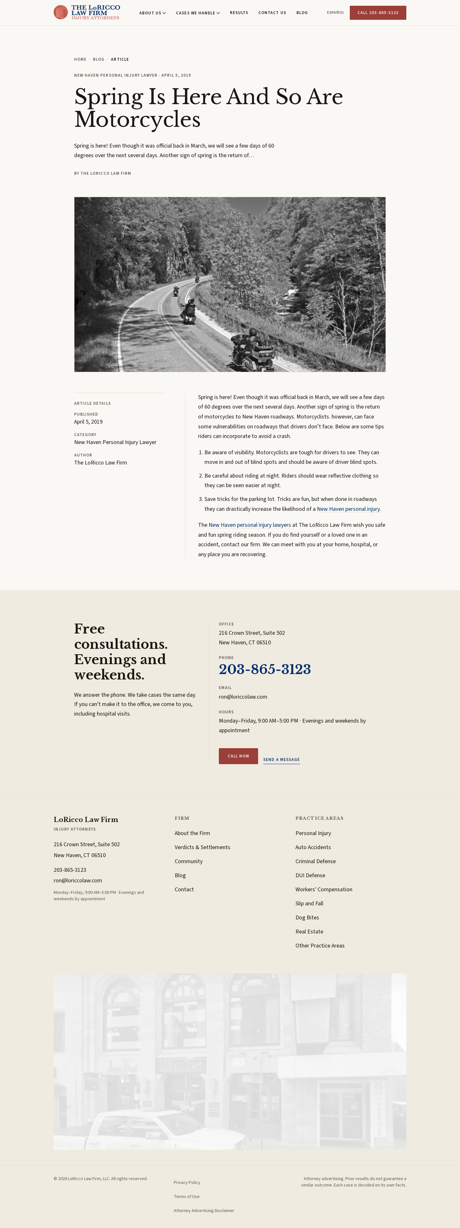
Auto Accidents (313, 847)
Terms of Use (187, 1196)
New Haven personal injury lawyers (250, 525)
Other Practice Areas (320, 946)
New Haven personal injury (348, 509)
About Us (152, 13)
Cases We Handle (198, 13)
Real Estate (309, 932)
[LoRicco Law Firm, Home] (87, 12)
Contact (184, 890)
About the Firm (192, 833)
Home (80, 59)
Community (189, 861)
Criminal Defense (315, 861)
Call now (238, 756)
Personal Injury (313, 833)
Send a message (281, 760)
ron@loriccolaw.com (243, 697)
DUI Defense (310, 875)
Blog (302, 13)
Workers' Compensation (323, 890)
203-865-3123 (265, 670)
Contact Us (272, 13)
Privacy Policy (187, 1182)
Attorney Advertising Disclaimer (204, 1211)
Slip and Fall (309, 904)
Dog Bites (307, 918)
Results (239, 13)
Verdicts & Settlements (202, 847)
